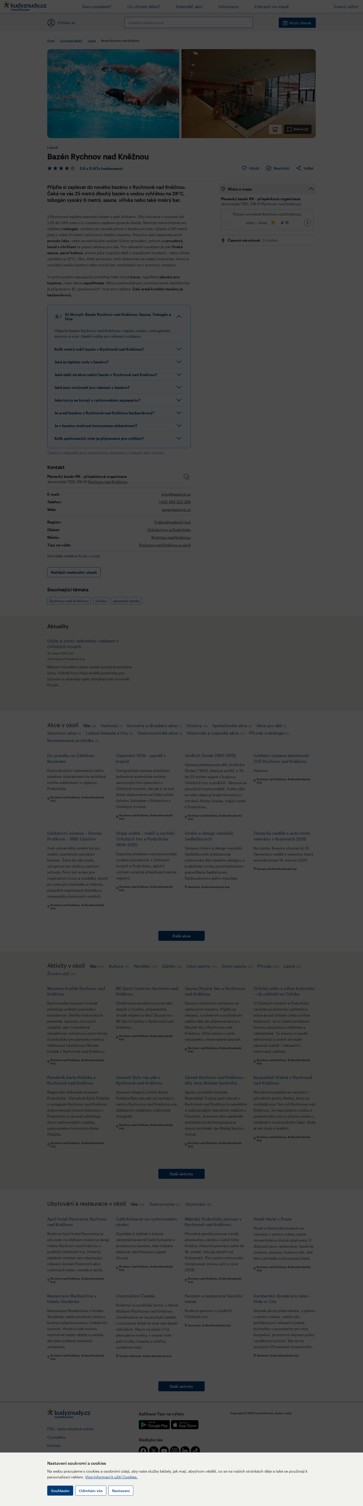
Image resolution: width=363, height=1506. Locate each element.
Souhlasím (60, 1490)
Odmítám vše (91, 1490)
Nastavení (121, 1490)
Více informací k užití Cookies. (111, 1477)
